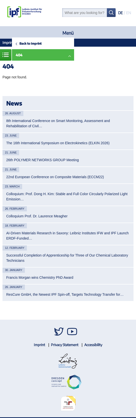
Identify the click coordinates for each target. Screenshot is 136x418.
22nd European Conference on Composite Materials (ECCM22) (55, 177)
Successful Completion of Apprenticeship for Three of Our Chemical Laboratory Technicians (67, 258)
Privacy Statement (64, 345)
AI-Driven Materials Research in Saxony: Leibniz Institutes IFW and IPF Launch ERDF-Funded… (67, 235)
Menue (5, 55)
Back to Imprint (30, 43)
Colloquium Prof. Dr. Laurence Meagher (37, 216)
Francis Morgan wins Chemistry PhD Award (39, 277)
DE (120, 12)
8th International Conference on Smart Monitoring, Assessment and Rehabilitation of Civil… (58, 123)
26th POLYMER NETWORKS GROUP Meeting (42, 160)
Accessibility (93, 345)
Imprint (8, 42)
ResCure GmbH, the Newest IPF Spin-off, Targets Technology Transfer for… (65, 294)
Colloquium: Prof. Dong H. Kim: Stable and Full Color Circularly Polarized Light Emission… (67, 196)
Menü (68, 33)
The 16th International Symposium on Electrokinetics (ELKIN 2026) (58, 143)
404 (19, 55)
